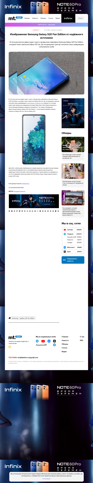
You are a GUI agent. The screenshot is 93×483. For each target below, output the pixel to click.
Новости (35, 30)
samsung (15, 318)
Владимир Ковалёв (19, 191)
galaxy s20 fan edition (27, 318)
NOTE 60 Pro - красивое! (46, 25)
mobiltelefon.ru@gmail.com (28, 357)
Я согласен (46, 479)
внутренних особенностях (35, 103)
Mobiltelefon (25, 183)
